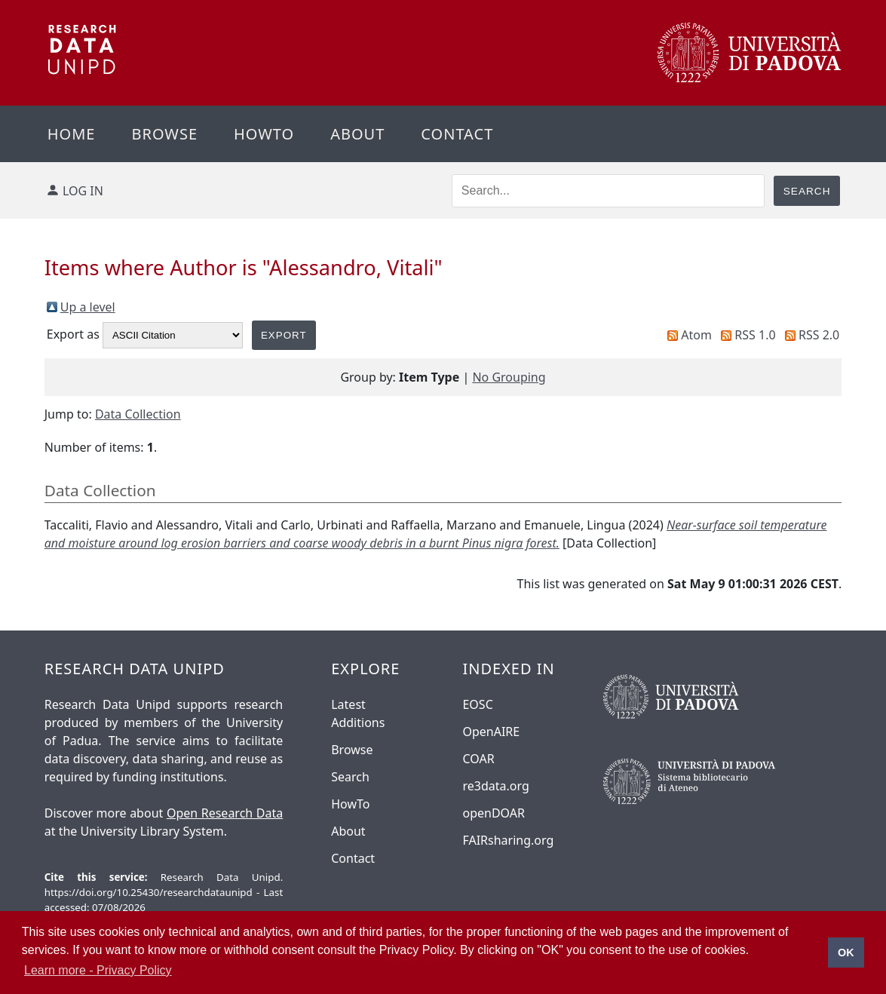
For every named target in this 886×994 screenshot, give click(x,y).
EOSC (477, 704)
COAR (478, 758)
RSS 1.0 (754, 335)
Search (350, 777)
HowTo (350, 804)
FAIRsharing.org (507, 840)
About (357, 134)
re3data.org (495, 786)
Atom (696, 335)
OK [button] (846, 952)
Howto (264, 134)
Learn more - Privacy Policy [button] (98, 970)
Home (72, 134)
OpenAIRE (491, 731)
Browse (164, 134)
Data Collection (138, 414)
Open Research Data (225, 813)
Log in (83, 191)
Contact (457, 134)
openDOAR (493, 813)
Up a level (87, 307)
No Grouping (508, 377)
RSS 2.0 (819, 335)
